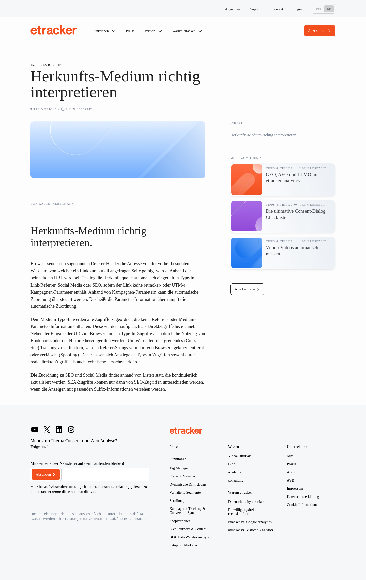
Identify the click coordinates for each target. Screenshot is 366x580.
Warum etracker (187, 31)
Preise (130, 31)
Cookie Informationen (303, 505)
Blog (231, 464)
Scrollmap (177, 501)
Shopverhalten (180, 521)
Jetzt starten (317, 31)
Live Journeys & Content (188, 529)
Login (297, 9)
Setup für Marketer (183, 545)
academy (234, 472)
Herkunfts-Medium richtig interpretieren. (263, 135)
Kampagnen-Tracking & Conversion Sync (187, 511)
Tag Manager (179, 468)
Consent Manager (182, 476)
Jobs (290, 456)
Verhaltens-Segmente (185, 492)
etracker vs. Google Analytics (250, 522)
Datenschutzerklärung (112, 486)
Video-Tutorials (239, 456)
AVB (290, 480)
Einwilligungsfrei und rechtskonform (244, 512)
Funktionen (104, 31)
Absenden (43, 474)
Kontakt (277, 9)
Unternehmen (297, 447)
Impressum (295, 488)
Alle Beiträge (245, 289)
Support (255, 9)
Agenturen (232, 9)
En (318, 9)
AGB (291, 472)
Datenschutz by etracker (246, 502)
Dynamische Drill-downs (188, 484)
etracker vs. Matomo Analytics (250, 530)
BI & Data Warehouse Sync (190, 537)
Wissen (153, 31)
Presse (291, 464)
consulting (235, 480)
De (329, 9)
